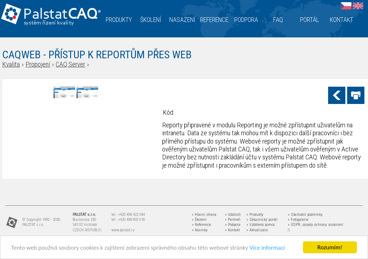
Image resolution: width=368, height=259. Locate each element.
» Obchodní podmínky (305, 214)
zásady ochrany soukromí (322, 224)
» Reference (201, 224)
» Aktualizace (257, 230)
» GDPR (294, 224)
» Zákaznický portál (262, 219)
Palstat (62, 15)
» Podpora (232, 224)
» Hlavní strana (204, 214)
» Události (233, 214)
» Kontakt (232, 230)
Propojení (38, 64)
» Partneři (232, 219)
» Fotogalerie (298, 219)
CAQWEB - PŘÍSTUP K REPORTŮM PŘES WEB (97, 54)
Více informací (267, 248)
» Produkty (255, 214)
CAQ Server (70, 64)
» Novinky (200, 230)
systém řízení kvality (49, 23)
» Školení (199, 219)
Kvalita (11, 64)
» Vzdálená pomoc (261, 224)
